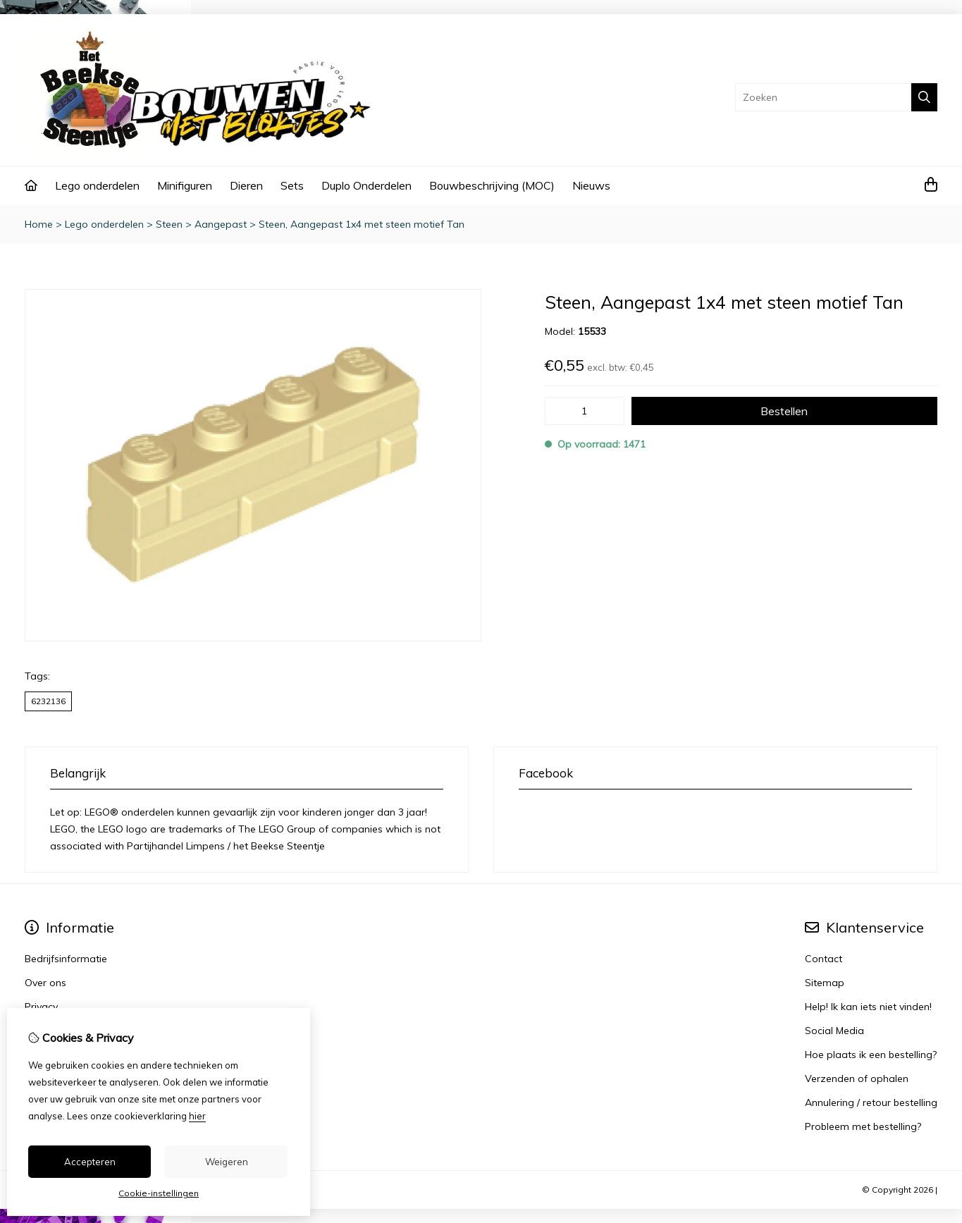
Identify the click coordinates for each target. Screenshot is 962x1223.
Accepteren (90, 1161)
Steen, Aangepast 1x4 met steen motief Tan (361, 224)
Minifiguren (184, 185)
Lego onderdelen (97, 185)
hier (197, 1115)
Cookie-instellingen (158, 1193)
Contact (823, 958)
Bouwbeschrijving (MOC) (492, 185)
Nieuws (591, 185)
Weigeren (226, 1161)
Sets (292, 185)
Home (39, 224)
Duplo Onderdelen (366, 185)
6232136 (48, 701)
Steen (169, 224)
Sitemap (824, 982)
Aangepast (221, 224)
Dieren (246, 185)
